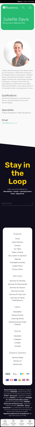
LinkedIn (17, 343)
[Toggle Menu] (30, 7)
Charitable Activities (17, 263)
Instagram (17, 339)
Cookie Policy (17, 266)
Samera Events (17, 315)
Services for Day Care (17, 294)
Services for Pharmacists (17, 284)
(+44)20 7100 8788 (28, 1)
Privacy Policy (17, 269)
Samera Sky (17, 364)
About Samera (17, 242)
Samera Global (17, 358)
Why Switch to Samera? (17, 256)
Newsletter (17, 312)
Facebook (17, 336)
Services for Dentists (17, 281)
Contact (17, 246)
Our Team (17, 249)
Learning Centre (17, 319)
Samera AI (17, 361)
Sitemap (17, 259)
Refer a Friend (17, 252)
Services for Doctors (17, 288)
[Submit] (32, 203)
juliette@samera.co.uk (9, 123)
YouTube (17, 346)
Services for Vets (17, 291)
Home (17, 239)
